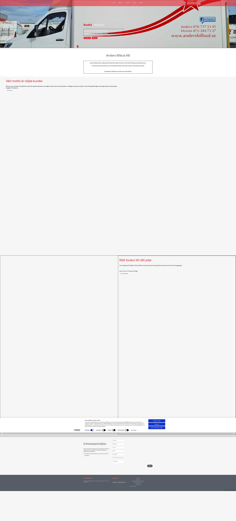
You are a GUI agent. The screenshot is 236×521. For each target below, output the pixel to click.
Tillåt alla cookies (156, 268)
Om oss (134, 2)
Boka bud (120, 2)
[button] (87, 38)
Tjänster (127, 2)
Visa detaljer (133, 278)
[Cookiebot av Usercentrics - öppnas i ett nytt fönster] (77, 278)
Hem (114, 2)
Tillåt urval (157, 272)
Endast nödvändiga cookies (157, 275)
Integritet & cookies (133, 486)
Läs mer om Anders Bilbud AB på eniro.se (229, 490)
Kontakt (141, 2)
